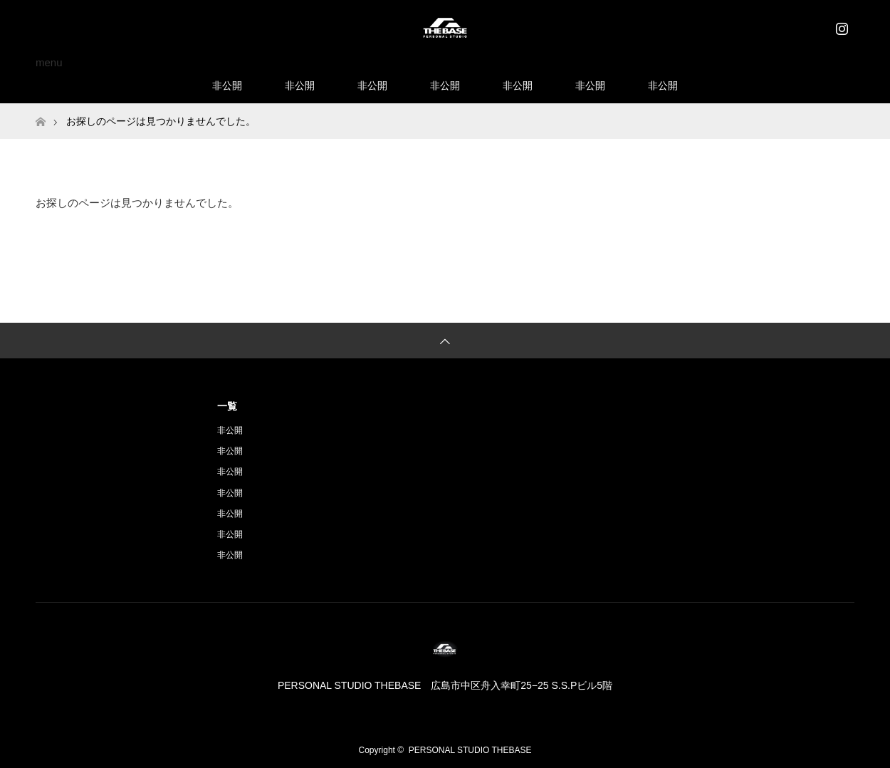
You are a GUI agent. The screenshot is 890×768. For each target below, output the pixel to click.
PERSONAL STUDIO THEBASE (470, 750)
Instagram (840, 25)
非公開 (227, 85)
